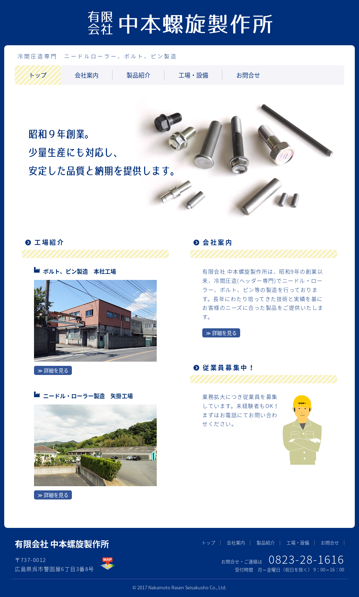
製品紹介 (138, 75)
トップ (38, 75)
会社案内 (87, 75)
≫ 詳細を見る (53, 370)
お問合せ (248, 75)
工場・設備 (193, 75)
